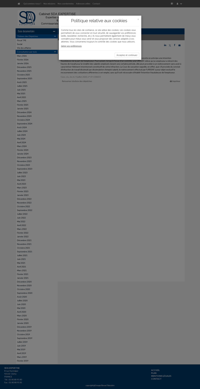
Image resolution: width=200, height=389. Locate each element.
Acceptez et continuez (127, 55)
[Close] (138, 19)
